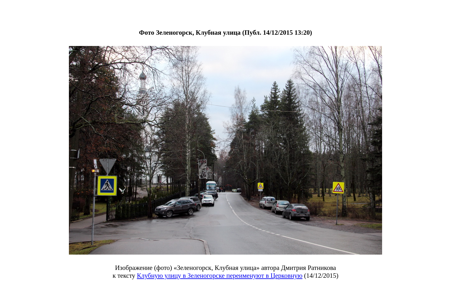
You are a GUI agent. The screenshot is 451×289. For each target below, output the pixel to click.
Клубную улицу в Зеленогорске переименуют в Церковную (220, 275)
